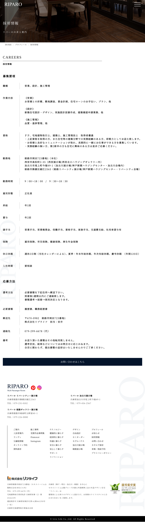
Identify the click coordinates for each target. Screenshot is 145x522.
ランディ (17, 437)
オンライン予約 (20, 445)
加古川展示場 (79, 445)
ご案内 (17, 429)
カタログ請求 (98, 445)
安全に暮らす (56, 445)
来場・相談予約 (98, 449)
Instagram (36, 441)
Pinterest (35, 437)
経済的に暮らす (57, 437)
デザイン (77, 429)
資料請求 (17, 449)
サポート (54, 453)
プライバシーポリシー (101, 453)
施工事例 (35, 429)
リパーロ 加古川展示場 (81, 395)
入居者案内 (18, 433)
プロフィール (21, 44)
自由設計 (77, 433)
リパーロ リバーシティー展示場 (22, 395)
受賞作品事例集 (37, 433)
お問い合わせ (98, 441)
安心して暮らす (57, 449)
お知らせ (96, 433)
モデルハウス (78, 441)
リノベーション (56, 457)
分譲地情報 (18, 441)
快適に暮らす (56, 441)
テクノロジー (56, 429)
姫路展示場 (78, 449)
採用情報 (96, 437)
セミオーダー (79, 437)
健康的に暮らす (57, 433)
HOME (8, 44)
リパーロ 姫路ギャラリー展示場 (22, 409)
